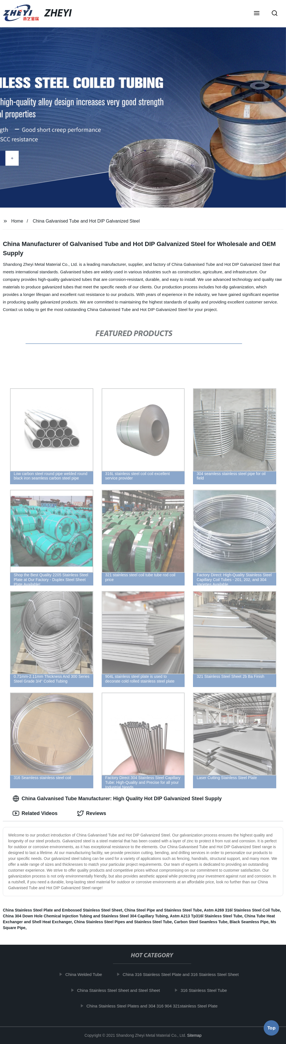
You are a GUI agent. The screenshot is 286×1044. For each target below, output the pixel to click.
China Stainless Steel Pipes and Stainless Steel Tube (123, 922)
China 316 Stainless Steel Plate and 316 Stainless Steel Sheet (185, 974)
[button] (256, 14)
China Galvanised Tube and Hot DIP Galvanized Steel (86, 221)
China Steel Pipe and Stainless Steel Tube (163, 910)
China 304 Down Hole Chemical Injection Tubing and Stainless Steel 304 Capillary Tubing (85, 916)
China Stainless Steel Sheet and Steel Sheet (123, 990)
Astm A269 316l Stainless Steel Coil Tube (242, 910)
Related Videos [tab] (35, 813)
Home (17, 221)
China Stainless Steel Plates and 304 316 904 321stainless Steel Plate (156, 1006)
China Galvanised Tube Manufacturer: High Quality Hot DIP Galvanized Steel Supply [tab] (117, 798)
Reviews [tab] (91, 813)
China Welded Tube (88, 974)
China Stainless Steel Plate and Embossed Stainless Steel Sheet (62, 910)
